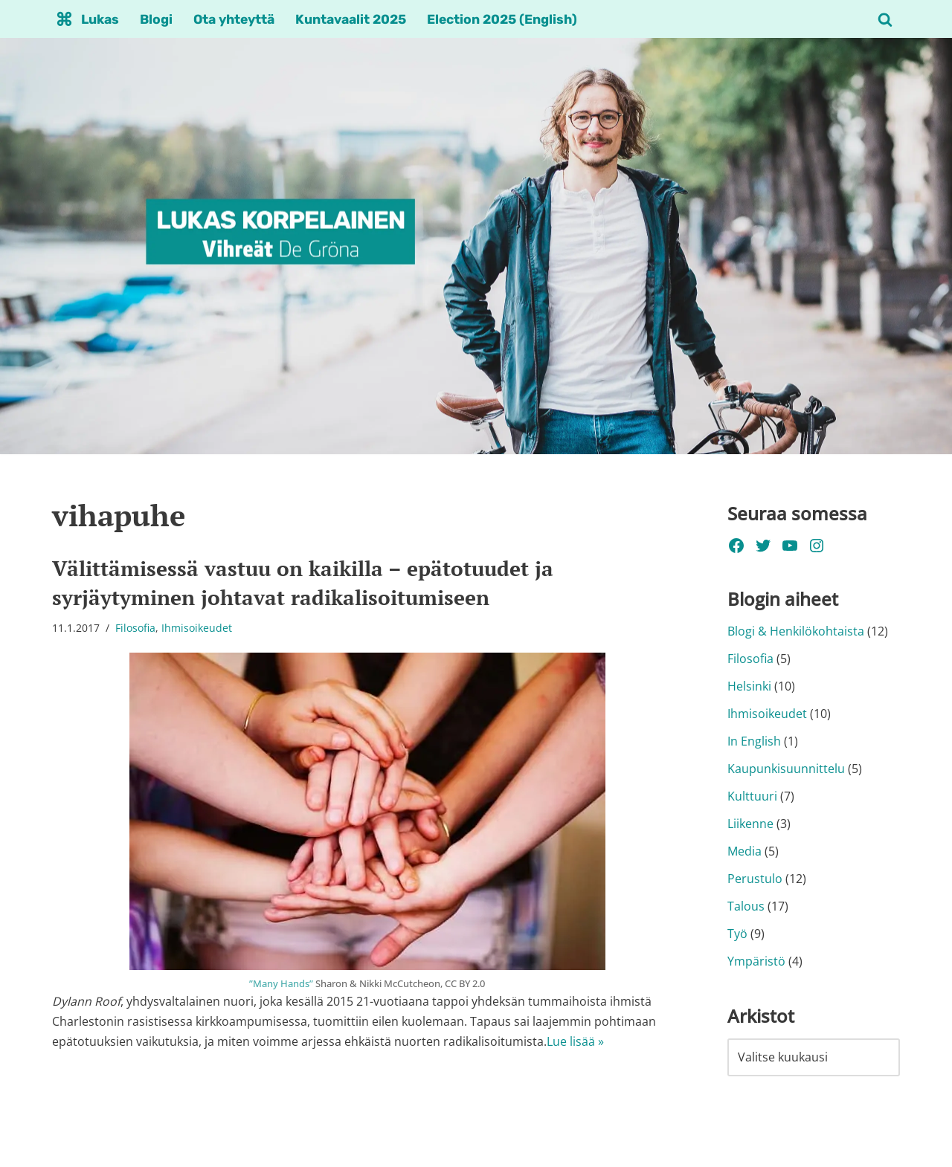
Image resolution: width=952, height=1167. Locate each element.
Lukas (100, 19)
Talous (746, 907)
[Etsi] (885, 19)
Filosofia (135, 628)
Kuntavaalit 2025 (353, 19)
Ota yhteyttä (235, 19)
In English (754, 742)
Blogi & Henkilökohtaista (795, 632)
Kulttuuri (752, 797)
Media (744, 852)
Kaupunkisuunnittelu (786, 770)
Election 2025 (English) (505, 19)
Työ (737, 936)
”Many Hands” (281, 983)
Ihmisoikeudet (196, 628)
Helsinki (749, 687)
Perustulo (754, 880)
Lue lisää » (575, 1042)
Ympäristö (756, 963)
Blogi (157, 19)
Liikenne (750, 825)
